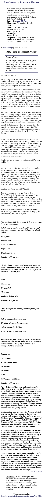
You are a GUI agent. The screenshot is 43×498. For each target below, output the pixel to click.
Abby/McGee (21, 21)
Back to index (36, 472)
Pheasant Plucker (29, 2)
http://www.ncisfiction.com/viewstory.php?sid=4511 (21, 496)
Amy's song (10, 2)
